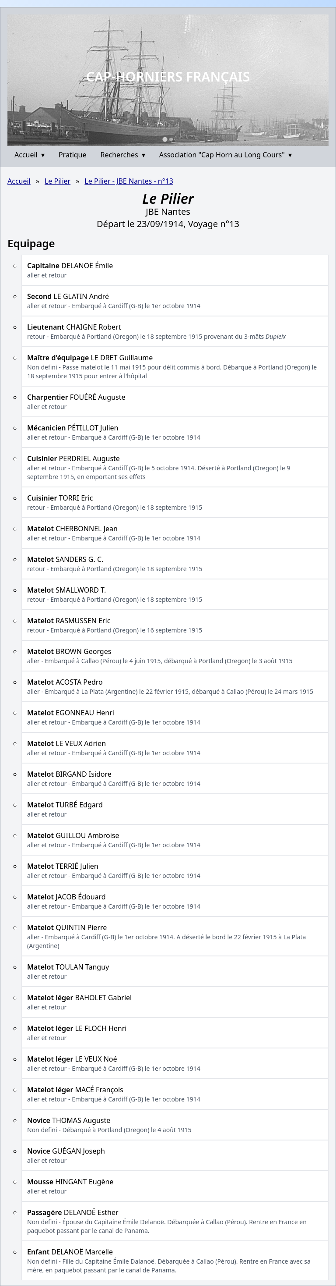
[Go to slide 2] (171, 139)
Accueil (29, 155)
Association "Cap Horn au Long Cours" (225, 155)
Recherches (123, 155)
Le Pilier (57, 181)
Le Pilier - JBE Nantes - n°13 (128, 181)
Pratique (73, 155)
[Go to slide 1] (164, 139)
